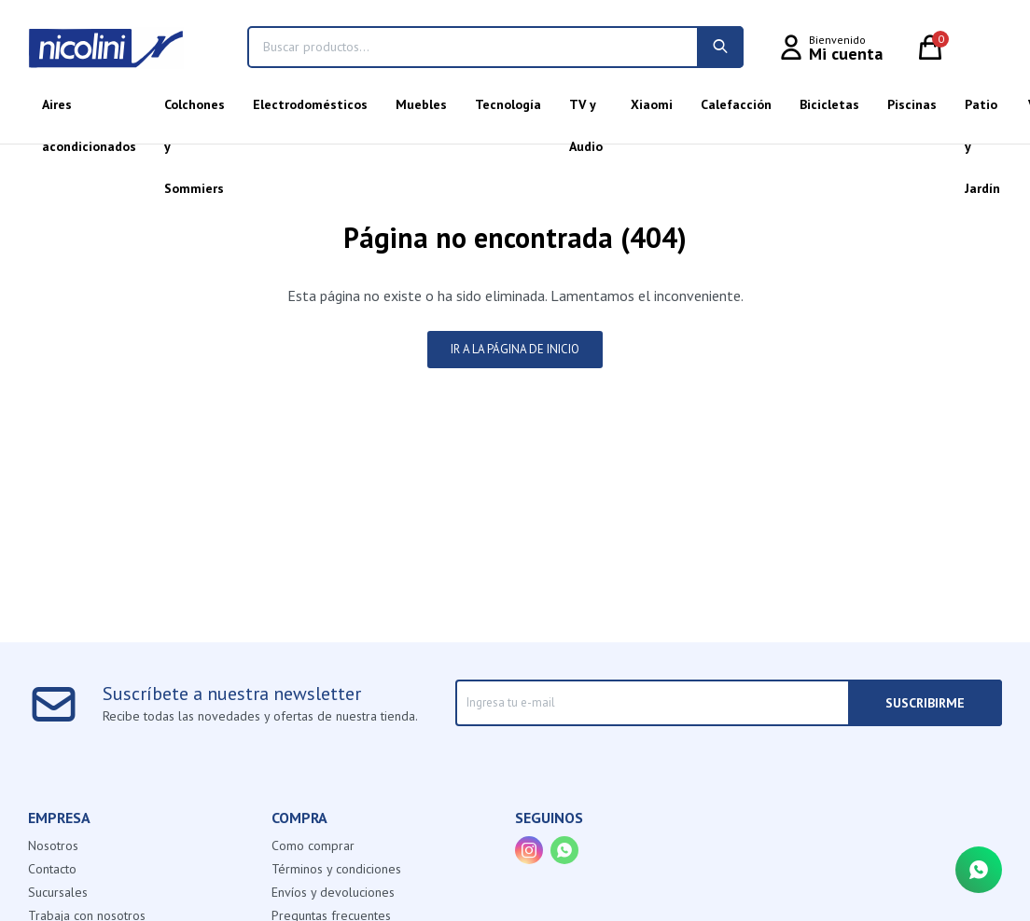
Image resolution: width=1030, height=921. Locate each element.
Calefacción (736, 104)
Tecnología (508, 104)
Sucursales (58, 892)
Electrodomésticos (310, 104)
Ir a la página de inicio (515, 349)
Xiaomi (652, 104)
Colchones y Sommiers (194, 111)
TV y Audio (586, 111)
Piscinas (912, 104)
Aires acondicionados (89, 111)
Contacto (52, 868)
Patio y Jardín (982, 111)
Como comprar (313, 845)
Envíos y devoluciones (333, 892)
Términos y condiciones (336, 868)
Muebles (421, 104)
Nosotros (53, 845)
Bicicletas (829, 104)
